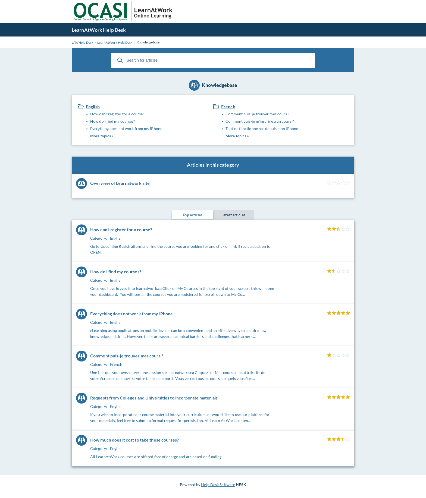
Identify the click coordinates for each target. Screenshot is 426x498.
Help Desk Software (218, 484)
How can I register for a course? (117, 114)
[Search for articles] (213, 60)
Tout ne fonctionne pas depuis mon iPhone (261, 128)
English (93, 106)
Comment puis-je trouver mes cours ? (257, 114)
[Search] (120, 60)
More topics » (102, 136)
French (228, 106)
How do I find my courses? (112, 121)
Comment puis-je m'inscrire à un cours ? (259, 121)
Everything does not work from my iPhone (126, 128)
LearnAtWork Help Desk (99, 30)
